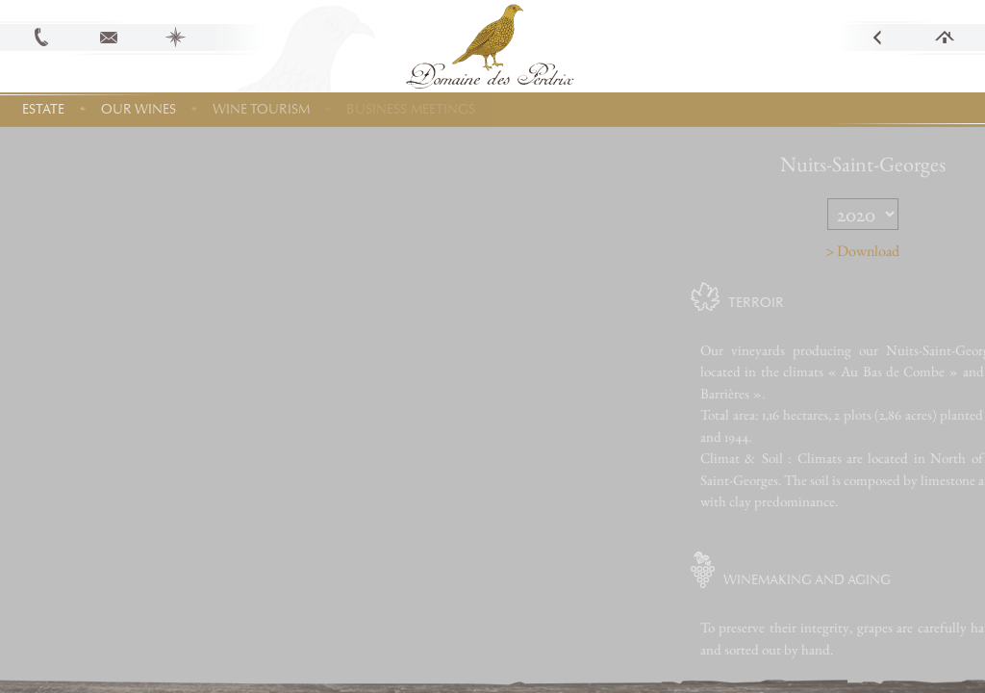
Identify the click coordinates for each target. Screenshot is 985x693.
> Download (894, 251)
